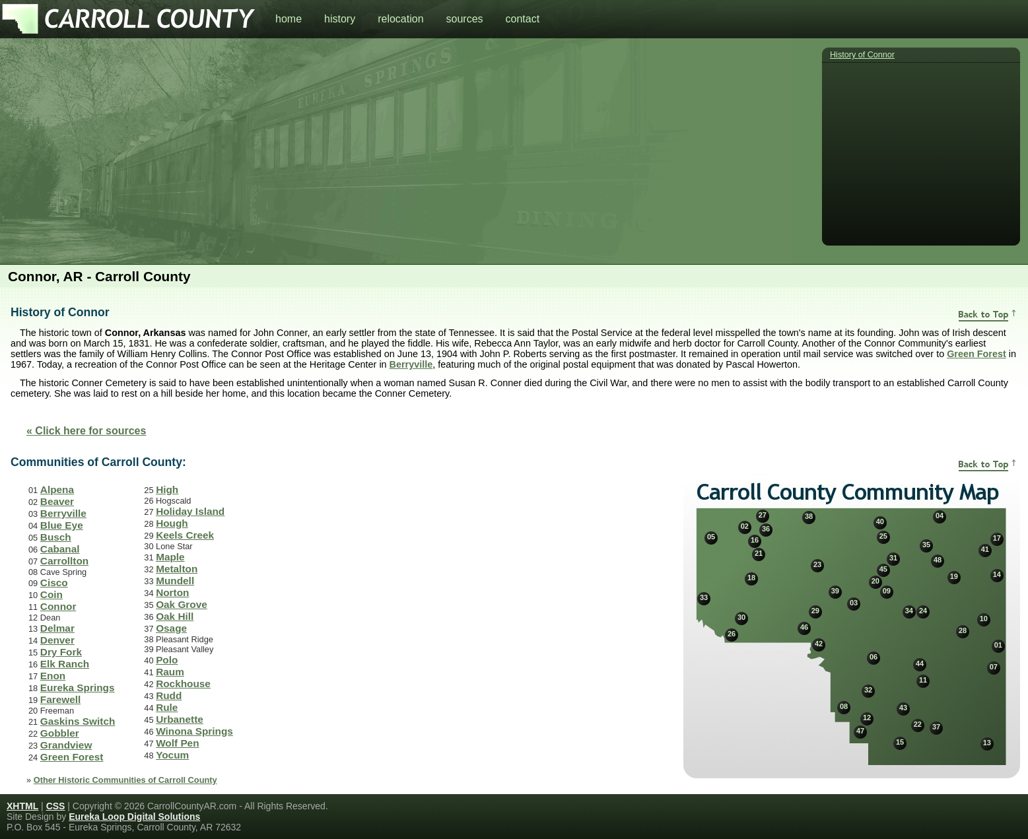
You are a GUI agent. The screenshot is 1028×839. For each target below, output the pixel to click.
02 (745, 526)
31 (893, 558)
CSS (55, 806)
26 (732, 634)
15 (900, 742)
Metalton (176, 568)
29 (815, 611)
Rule (167, 707)
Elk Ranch (64, 663)
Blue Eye (61, 525)
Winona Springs (194, 731)
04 (939, 516)
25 (883, 536)
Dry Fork (61, 651)
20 (875, 581)
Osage (171, 628)
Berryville (411, 364)
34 (909, 611)
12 (867, 718)
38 (809, 516)
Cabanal (60, 548)
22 (918, 724)
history (339, 18)
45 (883, 569)
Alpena (57, 489)
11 (923, 680)
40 (880, 521)
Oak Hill (174, 616)
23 (817, 564)
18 (751, 578)
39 (835, 591)
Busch (55, 537)
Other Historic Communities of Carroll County (125, 780)
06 (873, 657)
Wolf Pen (177, 743)
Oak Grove (181, 604)
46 (804, 627)
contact (523, 18)
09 (887, 591)
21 (759, 553)
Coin (51, 594)
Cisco (54, 582)
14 (997, 574)
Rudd (169, 695)
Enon (52, 675)
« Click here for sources (86, 430)
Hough (172, 523)
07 (994, 667)
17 (997, 538)
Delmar (57, 628)
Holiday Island (190, 511)
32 (868, 690)
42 (819, 644)
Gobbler (59, 733)
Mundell (175, 580)
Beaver (57, 501)
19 (954, 576)
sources (464, 18)
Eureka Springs (77, 687)
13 (987, 743)
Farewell (60, 699)
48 (938, 560)
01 (998, 645)
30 (741, 617)
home (288, 18)
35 (926, 545)
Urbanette (179, 719)
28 (963, 630)
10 (984, 618)
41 (985, 549)
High (167, 489)
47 (860, 731)
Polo (167, 659)
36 (766, 529)
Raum (170, 671)
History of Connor (862, 54)
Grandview (66, 745)
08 (844, 706)
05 (711, 537)
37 (936, 727)
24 (923, 611)
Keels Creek (185, 535)
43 (903, 708)
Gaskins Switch (78, 721)
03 (854, 603)
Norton (172, 592)
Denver (57, 640)
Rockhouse (183, 683)
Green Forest (976, 354)
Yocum (172, 754)
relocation (400, 18)
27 (763, 515)
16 (755, 540)
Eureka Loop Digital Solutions (134, 816)
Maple (170, 556)
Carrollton (64, 560)
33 (704, 597)
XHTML (22, 806)
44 (920, 663)
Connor (58, 606)
